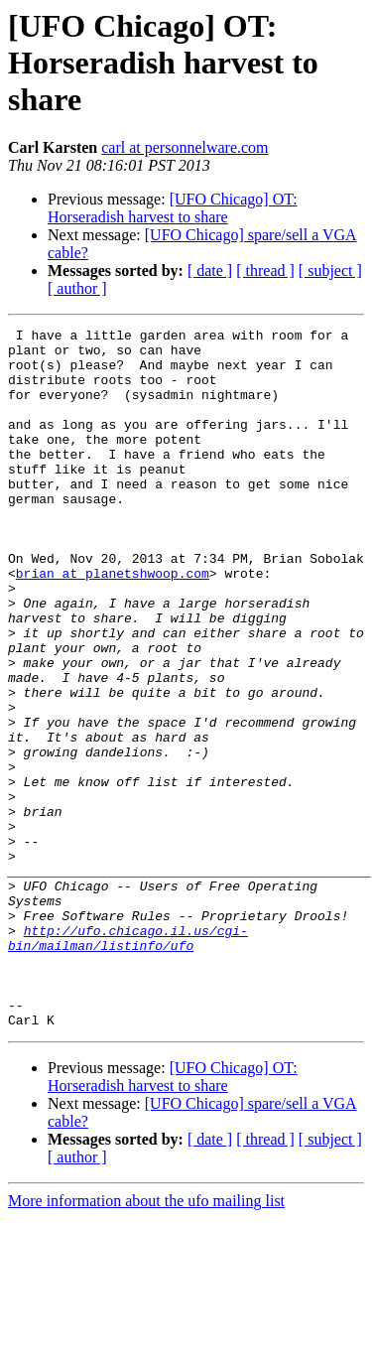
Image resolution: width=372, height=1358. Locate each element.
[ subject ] (330, 270)
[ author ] (77, 288)
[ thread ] (265, 270)
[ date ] (209, 270)
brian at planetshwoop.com (112, 623)
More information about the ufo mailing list (146, 1340)
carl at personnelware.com (184, 147)
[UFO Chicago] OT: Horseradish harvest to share (173, 208)
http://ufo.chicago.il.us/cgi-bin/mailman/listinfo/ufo (128, 1061)
